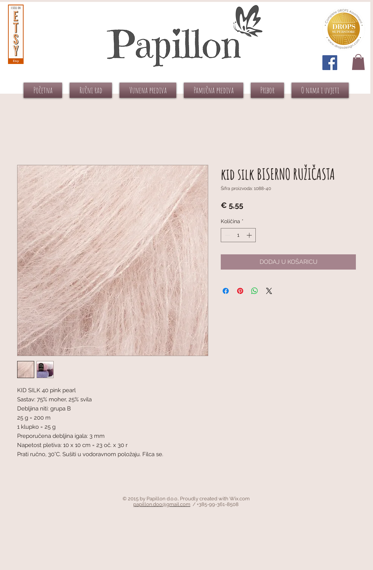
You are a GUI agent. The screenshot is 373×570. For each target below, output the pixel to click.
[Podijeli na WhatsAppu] (254, 290)
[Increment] (250, 235)
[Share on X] (269, 290)
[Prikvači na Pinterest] (240, 290)
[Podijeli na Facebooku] (225, 290)
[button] (358, 62)
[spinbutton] (238, 235)
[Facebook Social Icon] (329, 62)
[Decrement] (226, 235)
